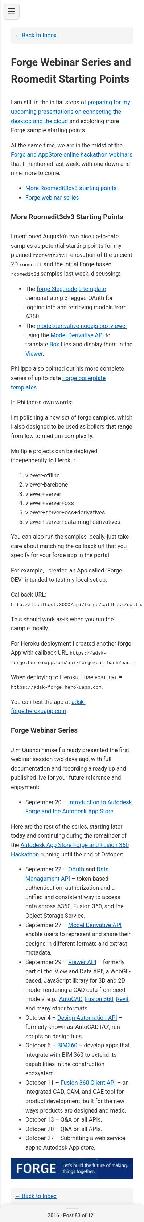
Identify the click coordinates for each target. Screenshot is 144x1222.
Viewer (34, 353)
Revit (122, 998)
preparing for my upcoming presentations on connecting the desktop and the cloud (70, 111)
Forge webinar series (52, 197)
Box (54, 344)
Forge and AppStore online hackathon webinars (71, 154)
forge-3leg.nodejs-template (71, 288)
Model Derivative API (77, 334)
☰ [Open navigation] (12, 11)
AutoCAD (70, 998)
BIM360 (67, 1045)
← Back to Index (36, 35)
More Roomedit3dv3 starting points (71, 188)
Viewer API (82, 961)
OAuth (76, 868)
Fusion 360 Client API (88, 1082)
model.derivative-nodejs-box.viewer (82, 325)
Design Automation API (87, 1017)
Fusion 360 (99, 998)
